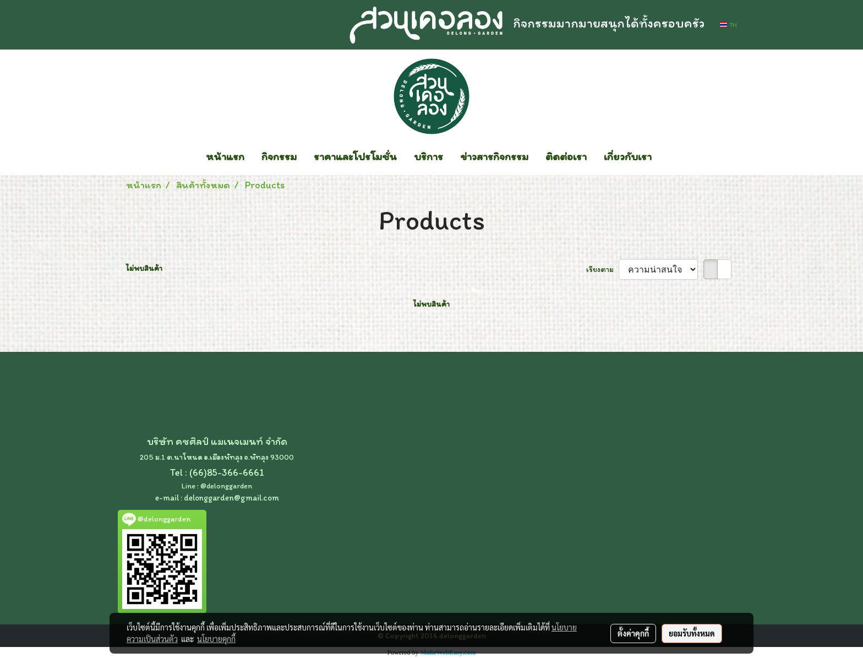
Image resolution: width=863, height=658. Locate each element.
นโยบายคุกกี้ (216, 639)
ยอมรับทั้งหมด (692, 633)
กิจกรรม (279, 156)
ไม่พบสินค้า (144, 268)
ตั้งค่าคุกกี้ (633, 633)
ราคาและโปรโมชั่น (355, 156)
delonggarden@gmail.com (231, 498)
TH (728, 24)
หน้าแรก (225, 156)
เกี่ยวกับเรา (628, 156)
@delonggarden (226, 486)
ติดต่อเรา (566, 156)
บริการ (428, 156)
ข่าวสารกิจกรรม (494, 156)
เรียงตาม (602, 269)
